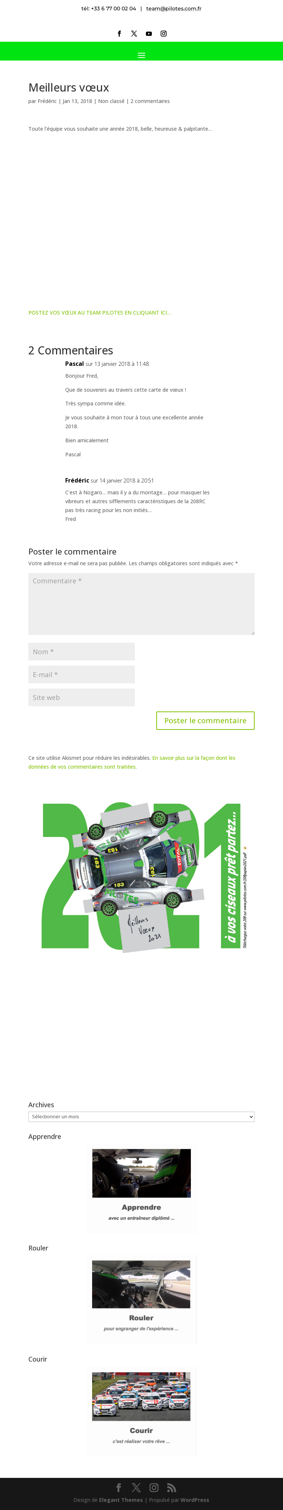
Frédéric (47, 100)
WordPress (195, 1499)
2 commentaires (150, 100)
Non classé (111, 100)
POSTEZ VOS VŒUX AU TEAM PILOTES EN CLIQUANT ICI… (99, 312)
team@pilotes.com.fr (174, 8)
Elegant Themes (121, 1499)
